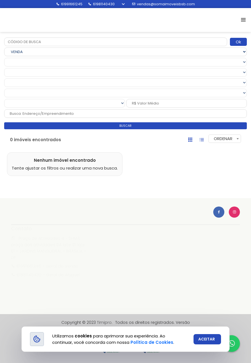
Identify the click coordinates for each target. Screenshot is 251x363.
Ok (238, 42)
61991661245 (69, 4)
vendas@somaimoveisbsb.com (163, 4)
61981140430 (101, 4)
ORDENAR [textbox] (223, 138)
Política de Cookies (151, 342)
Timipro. (104, 322)
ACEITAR (206, 339)
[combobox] (225, 139)
